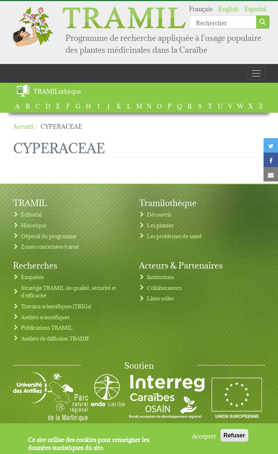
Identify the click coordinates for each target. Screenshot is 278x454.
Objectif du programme (48, 236)
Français (200, 8)
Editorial (31, 214)
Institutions (160, 277)
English (228, 8)
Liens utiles (160, 298)
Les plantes (160, 225)
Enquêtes (32, 277)
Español (255, 8)
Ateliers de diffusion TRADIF (55, 338)
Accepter (204, 438)
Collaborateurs (164, 287)
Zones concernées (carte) (50, 246)
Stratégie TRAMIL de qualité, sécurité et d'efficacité (68, 291)
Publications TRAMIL (47, 327)
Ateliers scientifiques (45, 317)
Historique (33, 225)
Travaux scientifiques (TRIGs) (56, 306)
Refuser (234, 438)
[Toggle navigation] (256, 73)
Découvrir (159, 214)
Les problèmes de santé (174, 236)
